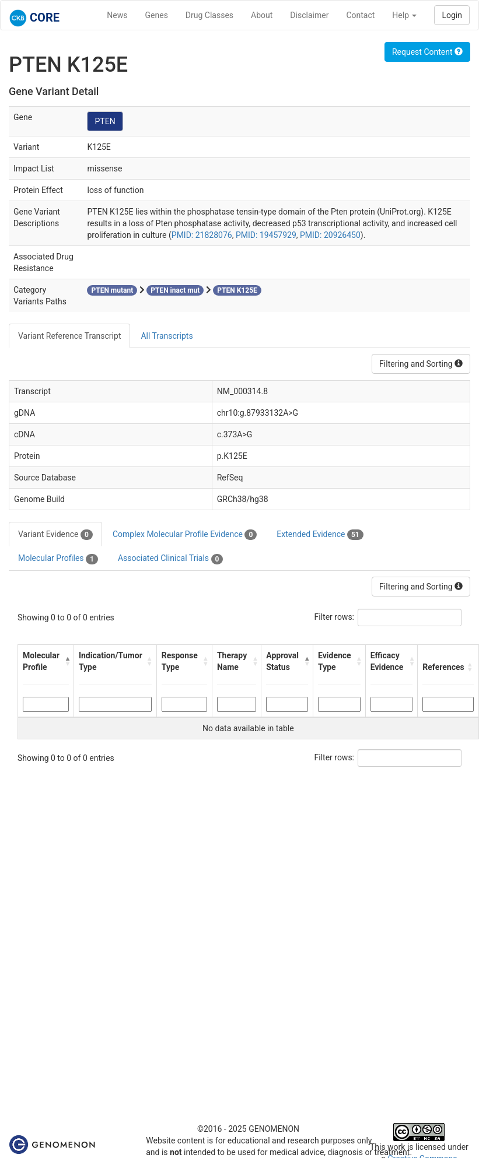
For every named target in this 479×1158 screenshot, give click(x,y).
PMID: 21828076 (202, 235)
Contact (360, 15)
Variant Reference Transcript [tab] (69, 336)
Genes (156, 15)
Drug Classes (209, 15)
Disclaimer (309, 15)
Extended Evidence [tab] (320, 534)
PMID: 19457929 (266, 235)
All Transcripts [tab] (167, 336)
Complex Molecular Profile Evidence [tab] (185, 534)
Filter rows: (334, 617)
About (261, 15)
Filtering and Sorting (421, 364)
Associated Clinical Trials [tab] (170, 558)
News (117, 15)
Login (452, 15)
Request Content (427, 52)
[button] (66, 661)
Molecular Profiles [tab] (58, 558)
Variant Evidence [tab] (55, 534)
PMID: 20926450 (330, 235)
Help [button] (404, 15)
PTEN (105, 121)
